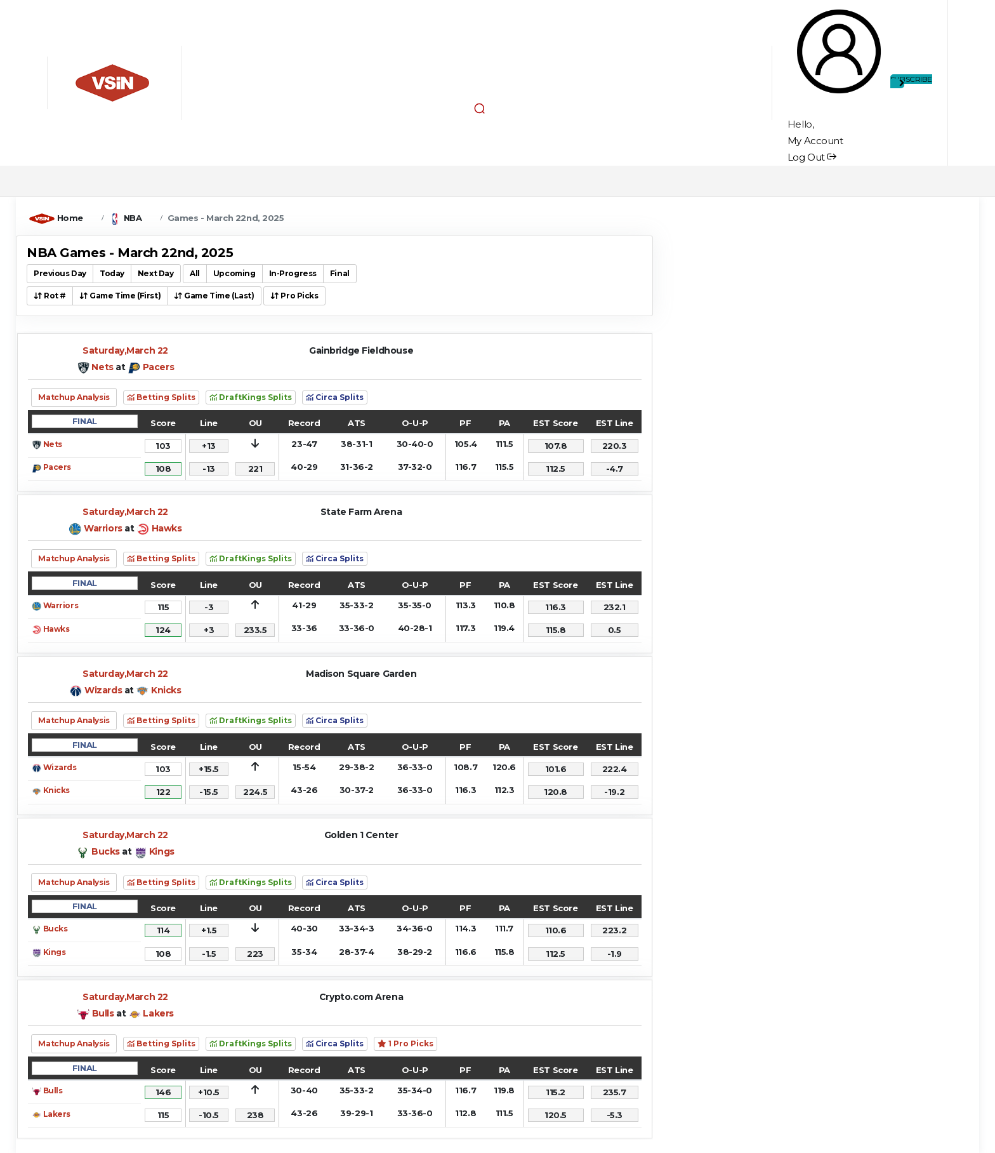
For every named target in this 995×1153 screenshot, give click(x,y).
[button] (480, 108)
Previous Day (60, 273)
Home (70, 218)
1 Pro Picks (405, 1043)
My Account (815, 141)
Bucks (105, 851)
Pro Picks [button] (294, 295)
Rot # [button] (50, 295)
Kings (162, 851)
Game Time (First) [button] (120, 295)
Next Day (156, 273)
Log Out (811, 157)
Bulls (103, 1013)
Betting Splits (161, 397)
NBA (133, 218)
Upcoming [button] (234, 273)
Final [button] (340, 273)
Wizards (103, 690)
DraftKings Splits (250, 397)
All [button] (195, 273)
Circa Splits (335, 397)
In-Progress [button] (293, 273)
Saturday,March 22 (125, 350)
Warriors (103, 528)
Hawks (167, 528)
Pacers (158, 367)
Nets (102, 367)
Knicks (166, 690)
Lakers (158, 1013)
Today (112, 273)
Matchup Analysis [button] (73, 397)
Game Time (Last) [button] (214, 295)
